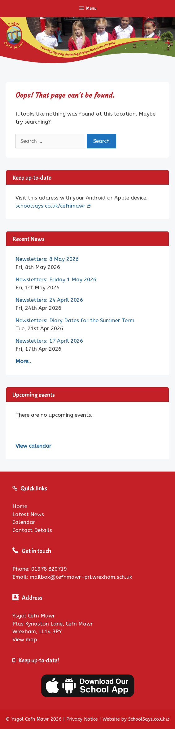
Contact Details (32, 530)
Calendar (23, 522)
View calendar (33, 446)
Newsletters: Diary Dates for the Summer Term (74, 320)
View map (24, 639)
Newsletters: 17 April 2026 (49, 341)
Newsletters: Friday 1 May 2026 (55, 279)
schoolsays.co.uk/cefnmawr (50, 206)
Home (19, 506)
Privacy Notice (82, 719)
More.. (23, 361)
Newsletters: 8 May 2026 (47, 259)
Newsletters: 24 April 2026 (49, 300)
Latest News (28, 514)
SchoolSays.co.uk (146, 719)
